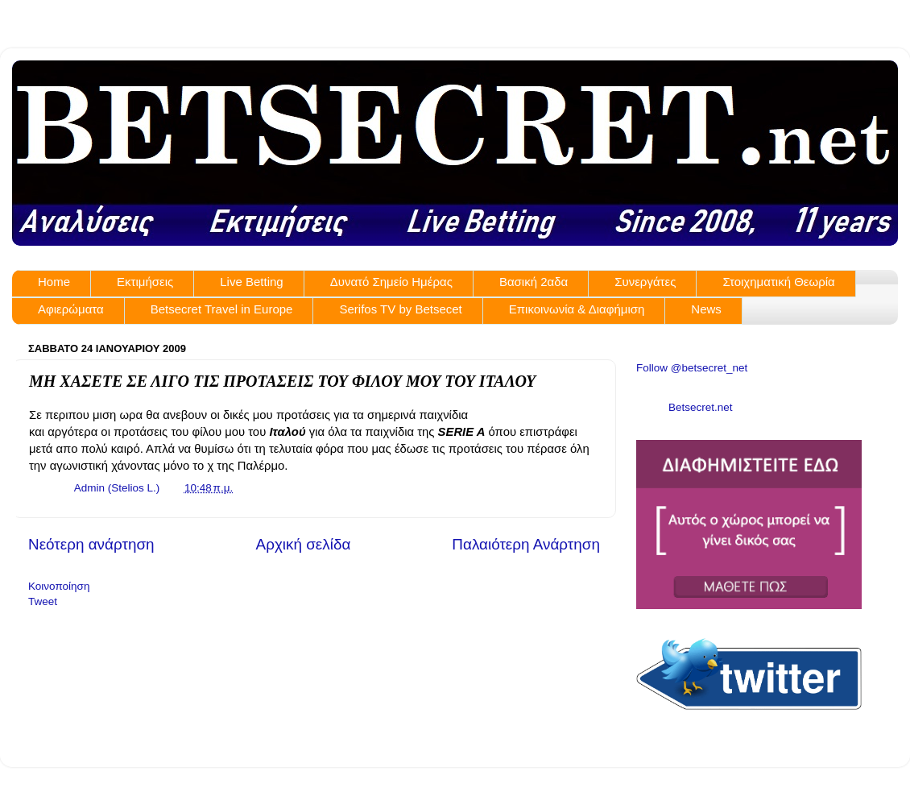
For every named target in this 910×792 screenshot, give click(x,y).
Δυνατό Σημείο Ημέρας (391, 281)
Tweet (42, 601)
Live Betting (251, 281)
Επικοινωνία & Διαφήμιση (577, 309)
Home (54, 281)
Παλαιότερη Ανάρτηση (526, 544)
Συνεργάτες (645, 281)
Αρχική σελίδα (303, 544)
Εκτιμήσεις (145, 281)
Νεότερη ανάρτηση (91, 544)
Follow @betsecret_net (691, 368)
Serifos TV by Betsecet (400, 309)
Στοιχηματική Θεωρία (778, 281)
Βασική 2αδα (533, 281)
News (706, 309)
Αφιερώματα (71, 309)
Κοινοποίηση (58, 586)
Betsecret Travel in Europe (222, 309)
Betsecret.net (700, 407)
